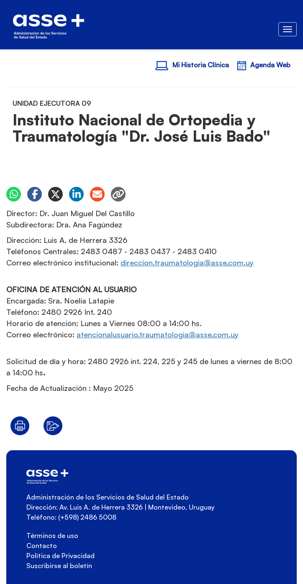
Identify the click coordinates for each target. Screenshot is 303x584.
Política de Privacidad (60, 555)
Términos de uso (52, 535)
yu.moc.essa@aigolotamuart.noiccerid (187, 262)
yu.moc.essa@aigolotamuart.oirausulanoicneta (158, 334)
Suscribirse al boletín (59, 565)
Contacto (41, 545)
